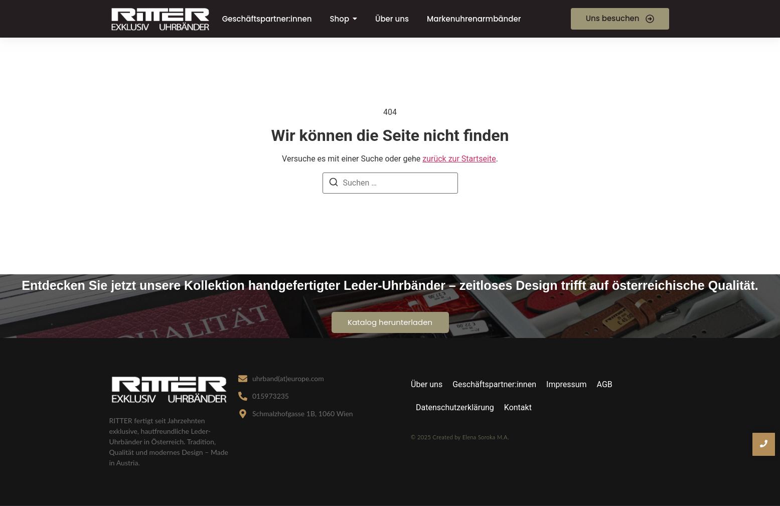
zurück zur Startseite (459, 158)
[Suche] (334, 184)
